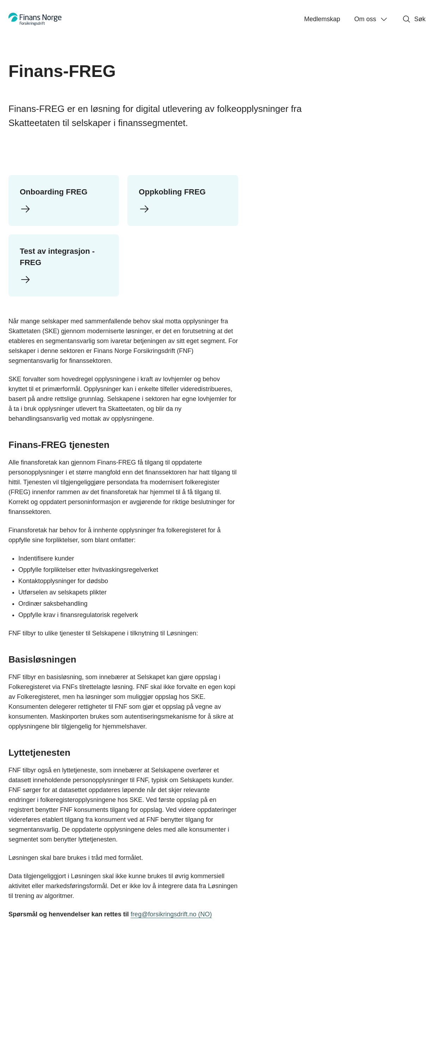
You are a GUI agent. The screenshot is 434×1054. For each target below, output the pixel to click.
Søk (414, 19)
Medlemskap (322, 19)
